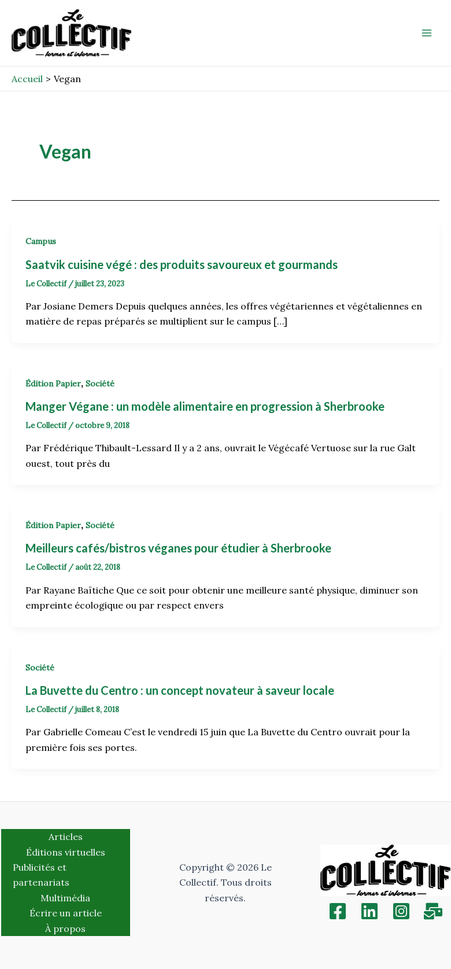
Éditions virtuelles (65, 852)
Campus (40, 241)
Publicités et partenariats (41, 874)
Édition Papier (53, 383)
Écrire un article (65, 913)
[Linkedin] (369, 911)
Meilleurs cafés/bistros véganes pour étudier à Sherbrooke (178, 548)
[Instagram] (401, 911)
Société (100, 383)
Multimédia (65, 898)
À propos (65, 928)
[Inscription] (433, 911)
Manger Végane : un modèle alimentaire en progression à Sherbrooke (205, 406)
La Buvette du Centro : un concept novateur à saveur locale (179, 690)
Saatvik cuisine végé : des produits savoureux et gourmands (181, 264)
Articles (66, 836)
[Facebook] (337, 911)
